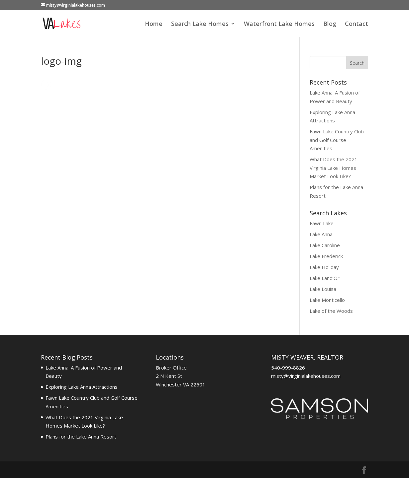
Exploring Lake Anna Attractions (82, 386)
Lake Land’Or (325, 278)
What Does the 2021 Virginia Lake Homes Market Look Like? (334, 167)
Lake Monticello (327, 300)
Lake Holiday (324, 267)
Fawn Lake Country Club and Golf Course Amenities (337, 140)
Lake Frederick (326, 256)
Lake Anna (321, 234)
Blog (329, 24)
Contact (356, 24)
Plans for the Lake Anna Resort (81, 436)
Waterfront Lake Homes (279, 24)
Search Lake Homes (200, 24)
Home (153, 24)
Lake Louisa (323, 289)
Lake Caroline (325, 245)
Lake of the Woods (331, 310)
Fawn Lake (322, 223)
